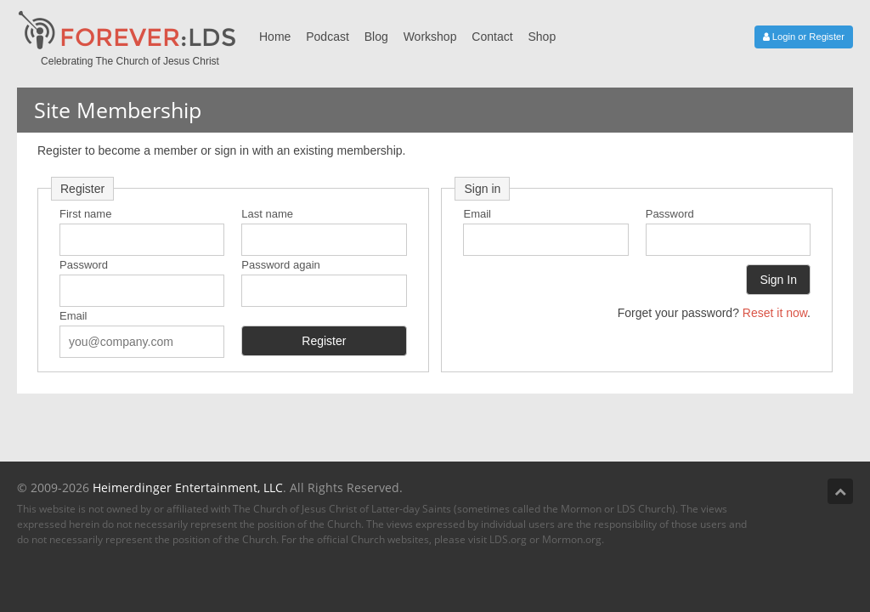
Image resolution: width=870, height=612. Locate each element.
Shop (542, 36)
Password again (280, 264)
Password (83, 264)
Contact (492, 36)
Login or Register (804, 36)
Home (275, 36)
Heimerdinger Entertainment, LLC (188, 487)
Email (73, 315)
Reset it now (775, 313)
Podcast (327, 36)
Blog (376, 36)
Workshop (430, 36)
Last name (267, 213)
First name (85, 213)
